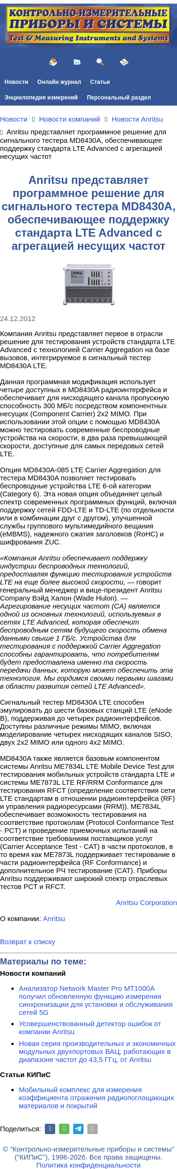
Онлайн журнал (59, 82)
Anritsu (54, 918)
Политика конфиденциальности (88, 1165)
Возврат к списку (27, 942)
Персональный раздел (119, 97)
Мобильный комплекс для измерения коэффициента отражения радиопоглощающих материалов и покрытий (96, 1098)
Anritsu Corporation (146, 902)
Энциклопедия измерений (41, 97)
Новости (16, 82)
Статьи (100, 82)
